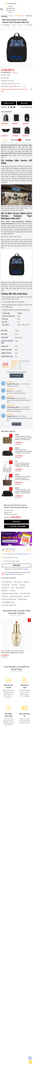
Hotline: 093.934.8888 (16, 526)
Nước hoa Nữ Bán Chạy (9, 599)
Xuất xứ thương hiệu (7, 342)
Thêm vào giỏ (8, 103)
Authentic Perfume (10, 549)
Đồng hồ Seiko (22, 599)
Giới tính (4, 330)
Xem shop (16, 565)
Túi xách (19, 25)
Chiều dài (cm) (6, 353)
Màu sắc (4, 334)
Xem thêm (16, 424)
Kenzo (4, 16)
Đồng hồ (26, 582)
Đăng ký (25, 569)
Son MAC (22, 584)
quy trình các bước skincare (10, 593)
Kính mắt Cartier (25, 593)
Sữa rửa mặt (17, 582)
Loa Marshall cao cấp (8, 602)
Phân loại (4, 346)
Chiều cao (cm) (6, 349)
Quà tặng (4, 590)
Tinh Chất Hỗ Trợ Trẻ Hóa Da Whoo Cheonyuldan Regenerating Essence (12, 651)
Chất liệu (4, 337)
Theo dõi (28, 550)
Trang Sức (12, 590)
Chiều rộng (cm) (7, 356)
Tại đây (26, 696)
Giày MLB (27, 596)
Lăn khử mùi (5, 587)
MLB (12, 587)
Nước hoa (5, 596)
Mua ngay (24, 103)
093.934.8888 (10, 8)
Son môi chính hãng (16, 596)
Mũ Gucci (14, 584)
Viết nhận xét (16, 375)
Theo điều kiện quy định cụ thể (22, 554)
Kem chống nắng (7, 582)
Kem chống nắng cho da (9, 605)
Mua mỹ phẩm (20, 587)
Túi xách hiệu (6, 584)
